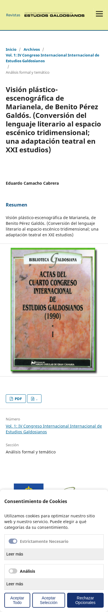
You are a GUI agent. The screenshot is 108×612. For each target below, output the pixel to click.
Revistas (13, 14)
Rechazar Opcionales (85, 600)
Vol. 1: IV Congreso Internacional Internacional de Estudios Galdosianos (52, 57)
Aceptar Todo (17, 600)
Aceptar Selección (49, 600)
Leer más (14, 554)
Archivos (32, 49)
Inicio (11, 49)
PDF (18, 398)
